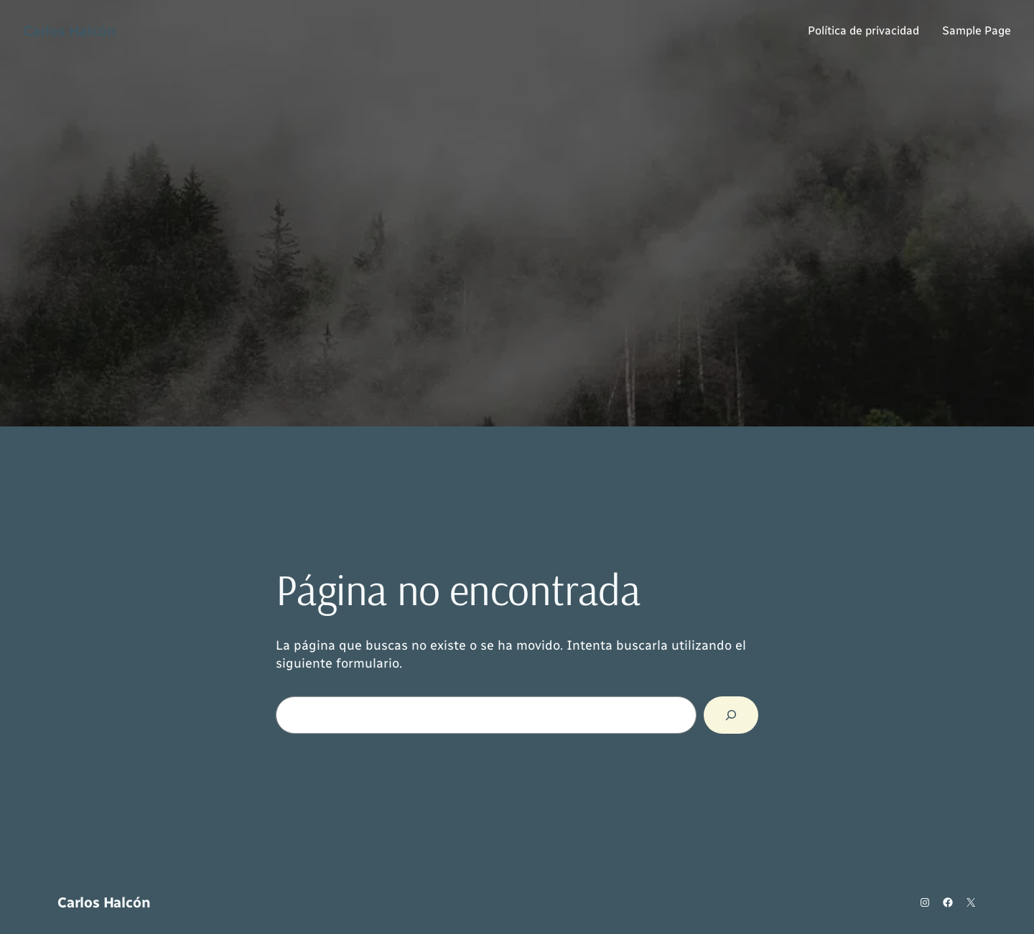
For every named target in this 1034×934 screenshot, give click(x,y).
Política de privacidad (863, 30)
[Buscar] (731, 715)
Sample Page (976, 30)
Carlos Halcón (69, 30)
